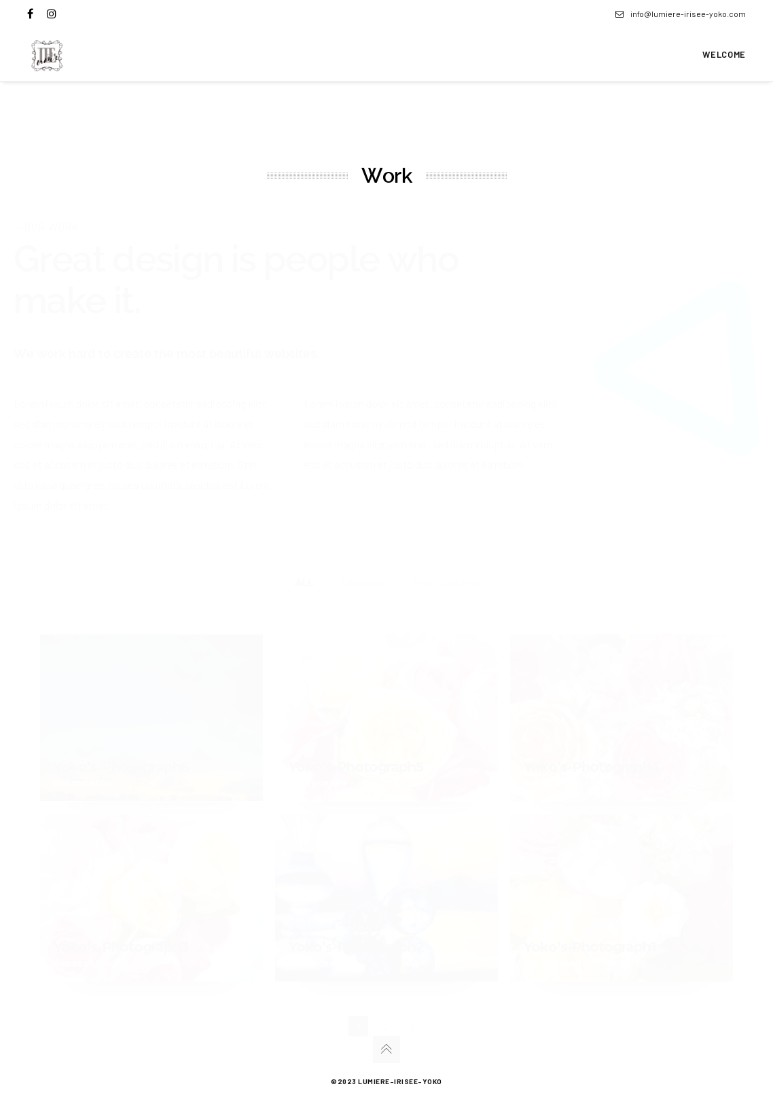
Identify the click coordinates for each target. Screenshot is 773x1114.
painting (363, 581)
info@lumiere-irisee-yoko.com (680, 14)
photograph (445, 581)
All (304, 581)
